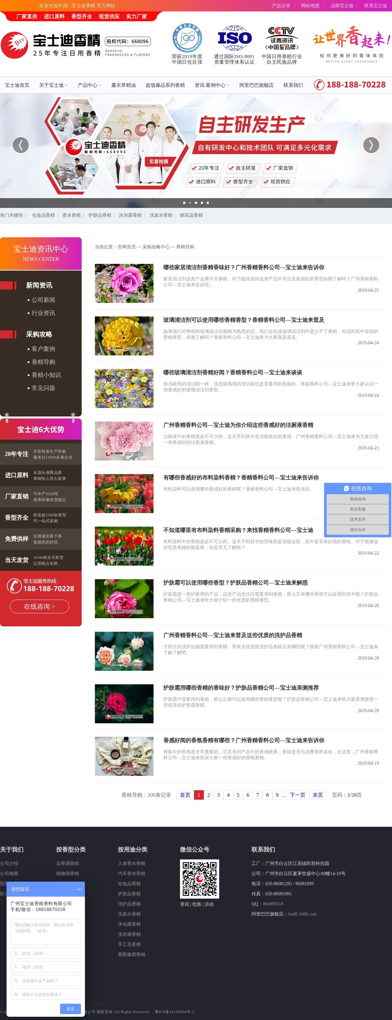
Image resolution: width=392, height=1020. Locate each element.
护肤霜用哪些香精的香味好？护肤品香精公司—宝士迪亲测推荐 (241, 688)
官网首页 (127, 246)
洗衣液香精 (129, 934)
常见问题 (43, 388)
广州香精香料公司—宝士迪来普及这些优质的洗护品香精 (232, 635)
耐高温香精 (191, 215)
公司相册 (9, 873)
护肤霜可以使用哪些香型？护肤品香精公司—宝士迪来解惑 (235, 583)
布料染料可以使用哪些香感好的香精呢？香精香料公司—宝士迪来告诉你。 (238, 489)
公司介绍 (9, 863)
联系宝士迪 (375, 5)
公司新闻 (43, 300)
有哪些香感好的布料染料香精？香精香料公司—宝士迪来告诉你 (241, 478)
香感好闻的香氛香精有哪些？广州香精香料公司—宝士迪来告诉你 (243, 740)
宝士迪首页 (17, 85)
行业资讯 (43, 313)
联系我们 (293, 85)
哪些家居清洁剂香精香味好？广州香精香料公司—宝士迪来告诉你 (243, 267)
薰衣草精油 (123, 85)
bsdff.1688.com (302, 914)
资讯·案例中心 (212, 85)
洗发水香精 (161, 215)
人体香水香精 (131, 863)
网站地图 (310, 5)
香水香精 (71, 215)
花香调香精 (67, 863)
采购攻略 (39, 334)
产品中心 (90, 85)
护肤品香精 (100, 215)
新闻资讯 (39, 285)
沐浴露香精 (130, 215)
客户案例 (43, 349)
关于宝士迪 (53, 85)
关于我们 (12, 849)
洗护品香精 (129, 904)
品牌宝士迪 (342, 5)
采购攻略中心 (156, 246)
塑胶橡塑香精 (131, 954)
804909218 (273, 904)
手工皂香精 (129, 944)
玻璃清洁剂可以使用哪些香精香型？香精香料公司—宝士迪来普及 (243, 320)
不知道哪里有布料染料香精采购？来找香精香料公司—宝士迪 (238, 530)
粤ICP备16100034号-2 (174, 1012)
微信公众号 (194, 849)
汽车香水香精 (131, 873)
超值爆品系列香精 (165, 85)
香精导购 (43, 362)
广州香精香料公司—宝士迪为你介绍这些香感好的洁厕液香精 (238, 425)
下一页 (297, 795)
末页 (318, 795)
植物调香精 (67, 873)
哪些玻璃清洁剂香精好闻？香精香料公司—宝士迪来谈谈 (232, 372)
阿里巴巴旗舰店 (256, 85)
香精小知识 (46, 375)
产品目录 (281, 5)
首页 (185, 795)
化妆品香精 (43, 215)
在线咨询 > (39, 606)
